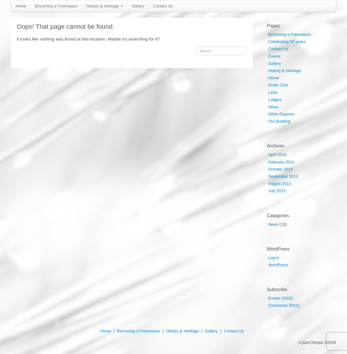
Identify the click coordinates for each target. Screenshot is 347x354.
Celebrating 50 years (286, 41)
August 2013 (279, 183)
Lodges (274, 99)
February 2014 (281, 162)
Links (273, 92)
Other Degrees (281, 114)
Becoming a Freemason (56, 6)
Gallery (137, 6)
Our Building (279, 121)
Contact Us (163, 6)
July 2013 (276, 190)
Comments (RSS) (284, 305)
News (273, 107)
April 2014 (277, 154)
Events (274, 56)
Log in (273, 257)
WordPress (278, 265)
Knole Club (278, 85)
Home (21, 6)
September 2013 (283, 176)
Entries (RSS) (280, 298)
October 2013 (280, 169)
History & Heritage (104, 6)
